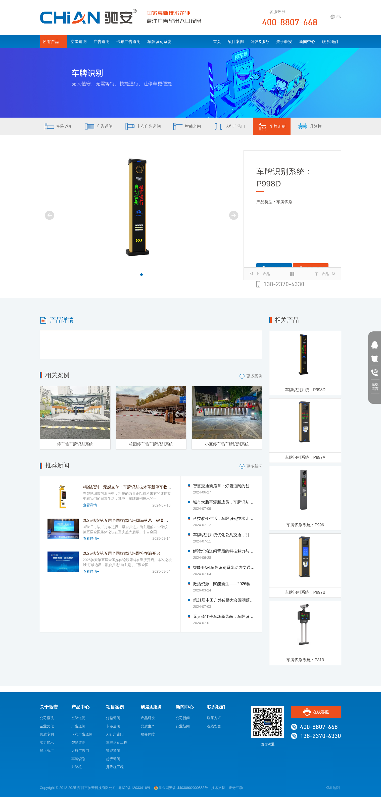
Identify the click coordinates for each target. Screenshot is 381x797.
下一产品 (325, 274)
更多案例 (251, 376)
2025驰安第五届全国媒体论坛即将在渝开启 (121, 553)
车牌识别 (271, 126)
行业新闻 (183, 726)
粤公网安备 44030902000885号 (181, 788)
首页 (217, 41)
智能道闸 (187, 126)
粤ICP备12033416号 (134, 788)
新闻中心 (307, 41)
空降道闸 (79, 41)
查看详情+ (91, 505)
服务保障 (148, 734)
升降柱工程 (115, 767)
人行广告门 (229, 126)
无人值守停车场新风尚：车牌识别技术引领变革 (224, 617)
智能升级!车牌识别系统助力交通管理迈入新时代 (224, 568)
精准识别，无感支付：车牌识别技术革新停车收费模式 (131, 487)
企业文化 (47, 726)
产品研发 (148, 718)
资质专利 (47, 734)
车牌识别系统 (159, 41)
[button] (141, 274)
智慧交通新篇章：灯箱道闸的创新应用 (224, 486)
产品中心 (80, 707)
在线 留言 (374, 385)
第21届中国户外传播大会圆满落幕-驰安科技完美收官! (224, 600)
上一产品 (260, 274)
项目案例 (236, 41)
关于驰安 (284, 41)
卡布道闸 (113, 726)
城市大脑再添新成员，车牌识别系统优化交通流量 (224, 502)
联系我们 (330, 41)
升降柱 (310, 126)
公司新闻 (183, 718)
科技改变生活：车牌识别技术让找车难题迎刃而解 (224, 519)
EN (335, 16)
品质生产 (148, 726)
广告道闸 (101, 41)
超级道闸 (113, 759)
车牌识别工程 (116, 742)
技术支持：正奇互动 (227, 788)
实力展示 (47, 742)
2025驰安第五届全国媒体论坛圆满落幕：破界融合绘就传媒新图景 (142, 520)
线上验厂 (47, 751)
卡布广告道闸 (128, 41)
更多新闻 (251, 466)
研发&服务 (260, 41)
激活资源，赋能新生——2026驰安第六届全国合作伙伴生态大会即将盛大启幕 (224, 584)
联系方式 (214, 718)
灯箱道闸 (113, 718)
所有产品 (53, 41)
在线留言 (214, 726)
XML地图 (332, 788)
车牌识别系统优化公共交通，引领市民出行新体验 (224, 535)
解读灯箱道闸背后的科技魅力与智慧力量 (224, 551)
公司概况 (47, 718)
